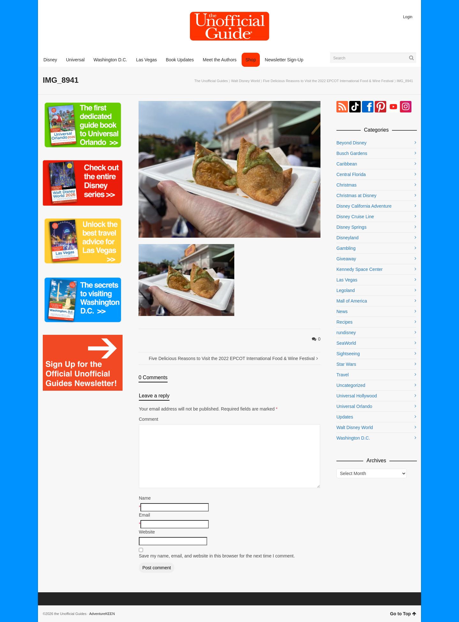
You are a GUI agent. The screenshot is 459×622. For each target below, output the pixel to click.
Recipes (344, 322)
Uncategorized (350, 385)
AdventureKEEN (102, 614)
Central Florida (351, 174)
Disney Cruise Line (355, 216)
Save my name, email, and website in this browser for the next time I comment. (217, 555)
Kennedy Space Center (359, 269)
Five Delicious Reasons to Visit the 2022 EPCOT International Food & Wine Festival (328, 81)
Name (145, 498)
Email (144, 515)
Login (407, 17)
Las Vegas (346, 279)
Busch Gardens (351, 153)
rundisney (346, 332)
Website (147, 531)
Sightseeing (348, 353)
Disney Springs (351, 227)
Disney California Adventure (364, 206)
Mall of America (351, 300)
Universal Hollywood (356, 395)
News (342, 311)
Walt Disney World (245, 81)
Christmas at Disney (356, 195)
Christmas (346, 185)
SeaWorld (346, 343)
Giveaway (346, 258)
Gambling (346, 248)
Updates (344, 416)
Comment (148, 419)
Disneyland (347, 237)
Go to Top (403, 613)
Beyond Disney (351, 142)
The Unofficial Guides (211, 81)
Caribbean (346, 163)
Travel (342, 374)
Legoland (345, 290)
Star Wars (346, 364)
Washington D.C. (353, 438)
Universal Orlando (354, 406)
